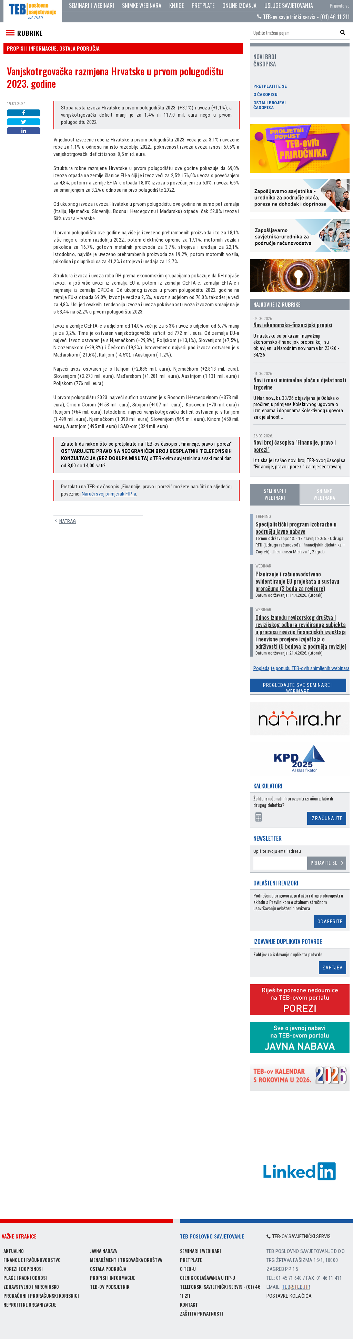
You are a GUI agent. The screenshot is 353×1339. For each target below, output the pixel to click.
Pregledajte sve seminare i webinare (298, 687)
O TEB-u (188, 1268)
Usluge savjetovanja (288, 5)
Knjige (176, 5)
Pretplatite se (270, 86)
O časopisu (265, 94)
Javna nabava (103, 1250)
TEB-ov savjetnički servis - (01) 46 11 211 (303, 17)
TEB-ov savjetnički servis (298, 1236)
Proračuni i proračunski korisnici (41, 1295)
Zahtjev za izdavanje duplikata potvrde (287, 954)
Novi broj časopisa (264, 60)
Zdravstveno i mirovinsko (31, 1286)
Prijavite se (340, 5)
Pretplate (203, 5)
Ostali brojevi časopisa (269, 105)
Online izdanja (239, 5)
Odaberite (330, 921)
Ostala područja (108, 1268)
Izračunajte (327, 818)
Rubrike (30, 33)
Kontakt (189, 1304)
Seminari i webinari (91, 5)
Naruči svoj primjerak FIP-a (109, 494)
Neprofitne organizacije (29, 1304)
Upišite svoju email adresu (277, 851)
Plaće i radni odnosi (25, 1277)
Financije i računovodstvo (32, 1259)
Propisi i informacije (112, 1277)
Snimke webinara (141, 5)
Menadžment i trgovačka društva (126, 1259)
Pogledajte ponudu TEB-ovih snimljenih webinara (301, 668)
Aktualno (13, 1250)
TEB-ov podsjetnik (109, 1286)
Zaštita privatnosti (201, 1313)
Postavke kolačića (289, 1296)
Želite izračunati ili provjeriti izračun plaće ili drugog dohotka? (293, 801)
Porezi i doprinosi (23, 1268)
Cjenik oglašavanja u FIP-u (207, 1277)
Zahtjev (332, 967)
